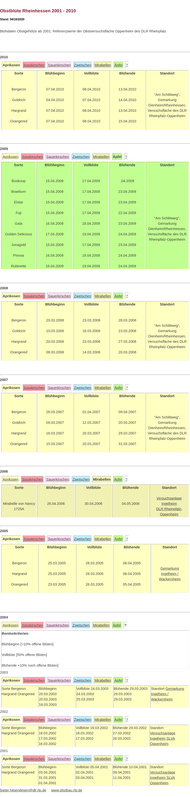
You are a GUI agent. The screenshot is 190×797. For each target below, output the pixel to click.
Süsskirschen (34, 65)
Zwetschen (82, 65)
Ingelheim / (159, 694)
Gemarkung (175, 689)
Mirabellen (103, 65)
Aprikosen (10, 157)
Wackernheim (162, 699)
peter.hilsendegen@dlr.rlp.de (23, 790)
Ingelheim (158, 738)
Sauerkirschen (59, 65)
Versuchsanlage (162, 733)
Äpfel (118, 65)
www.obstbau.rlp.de (66, 790)
